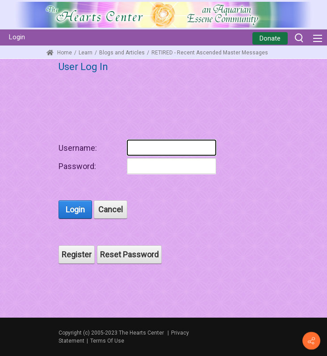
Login (17, 37)
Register (77, 254)
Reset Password (129, 254)
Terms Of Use (107, 341)
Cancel (110, 209)
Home (59, 53)
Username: (78, 148)
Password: (77, 166)
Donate (270, 38)
